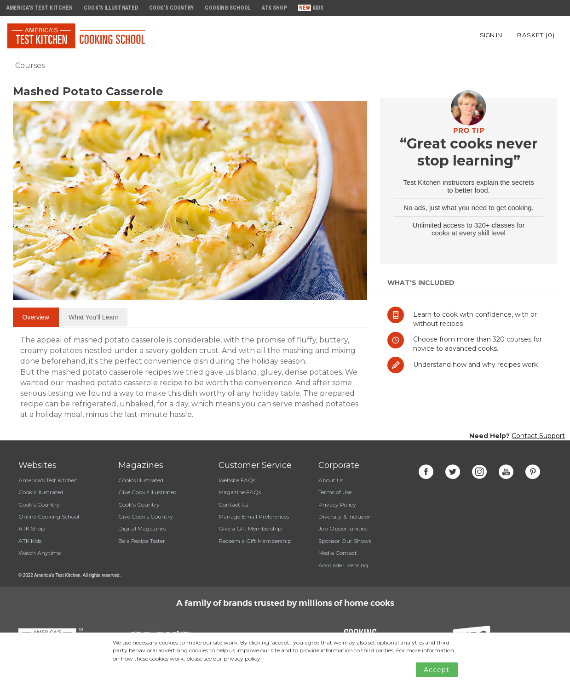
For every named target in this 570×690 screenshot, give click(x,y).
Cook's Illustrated (40, 492)
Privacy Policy (337, 504)
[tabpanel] (190, 377)
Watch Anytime (39, 552)
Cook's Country (39, 504)
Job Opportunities (342, 528)
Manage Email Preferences (254, 516)
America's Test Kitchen (48, 480)
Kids (317, 8)
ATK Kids (29, 540)
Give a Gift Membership (250, 528)
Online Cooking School (48, 516)
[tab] (36, 317)
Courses (30, 65)
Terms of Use (334, 492)
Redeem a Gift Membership (255, 540)
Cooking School (227, 8)
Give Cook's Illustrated (147, 492)
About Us (330, 480)
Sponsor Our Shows (344, 540)
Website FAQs (237, 480)
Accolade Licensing (343, 565)
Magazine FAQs (240, 492)
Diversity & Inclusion (345, 516)
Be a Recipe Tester (141, 540)
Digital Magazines (142, 528)
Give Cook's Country (145, 516)
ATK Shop (31, 528)
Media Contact (337, 552)
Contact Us (233, 504)
